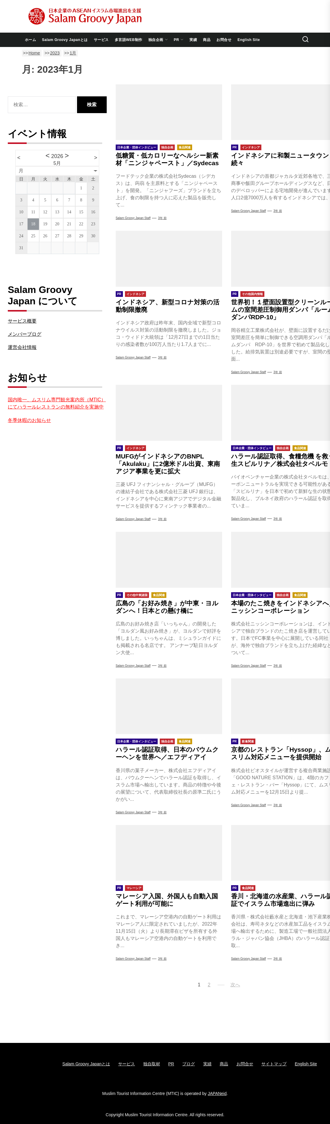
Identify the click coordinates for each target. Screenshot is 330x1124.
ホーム (30, 40)
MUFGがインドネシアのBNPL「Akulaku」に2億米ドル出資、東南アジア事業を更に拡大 (168, 464)
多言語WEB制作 (128, 40)
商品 (206, 40)
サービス (101, 40)
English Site (248, 40)
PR (179, 40)
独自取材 (151, 1063)
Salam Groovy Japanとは (65, 40)
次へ (235, 984)
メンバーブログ (24, 334)
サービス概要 (22, 320)
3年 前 (162, 218)
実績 (193, 40)
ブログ (188, 1063)
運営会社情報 (22, 347)
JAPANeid (217, 1093)
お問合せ (223, 40)
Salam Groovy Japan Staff (133, 218)
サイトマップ (274, 1063)
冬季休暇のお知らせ (29, 420)
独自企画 (158, 40)
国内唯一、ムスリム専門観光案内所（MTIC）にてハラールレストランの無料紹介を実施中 (57, 403)
